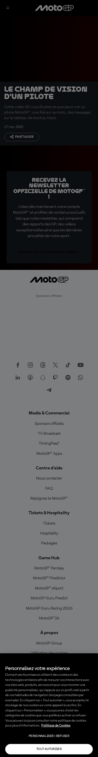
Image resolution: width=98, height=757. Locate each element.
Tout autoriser (49, 749)
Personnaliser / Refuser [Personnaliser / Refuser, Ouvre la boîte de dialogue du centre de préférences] (49, 736)
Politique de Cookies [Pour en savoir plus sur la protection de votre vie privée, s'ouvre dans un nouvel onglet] (55, 725)
